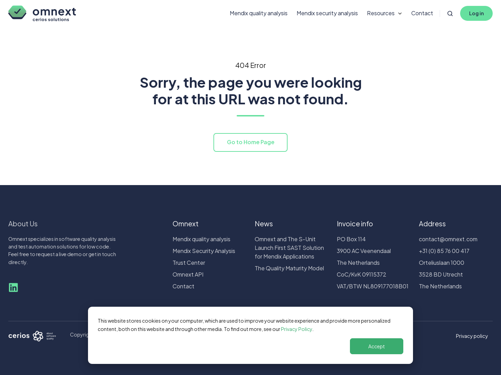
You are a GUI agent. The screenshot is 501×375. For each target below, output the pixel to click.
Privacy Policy (296, 329)
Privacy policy (472, 336)
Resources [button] (381, 13)
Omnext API (188, 274)
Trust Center (189, 262)
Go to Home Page (250, 142)
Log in (476, 13)
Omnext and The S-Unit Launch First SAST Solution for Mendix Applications (289, 247)
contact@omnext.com (448, 239)
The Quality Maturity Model (289, 268)
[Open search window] (450, 13)
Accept (376, 346)
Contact (422, 13)
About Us (23, 223)
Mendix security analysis (327, 13)
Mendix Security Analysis (204, 250)
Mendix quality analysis (259, 13)
